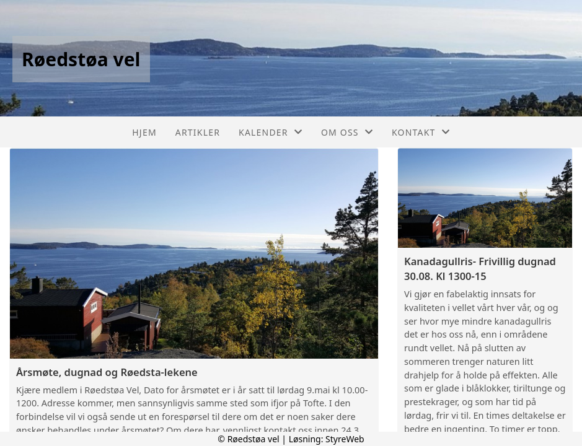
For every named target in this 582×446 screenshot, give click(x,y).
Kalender (270, 132)
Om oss (347, 132)
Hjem (144, 132)
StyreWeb (344, 439)
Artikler (197, 132)
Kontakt (421, 132)
